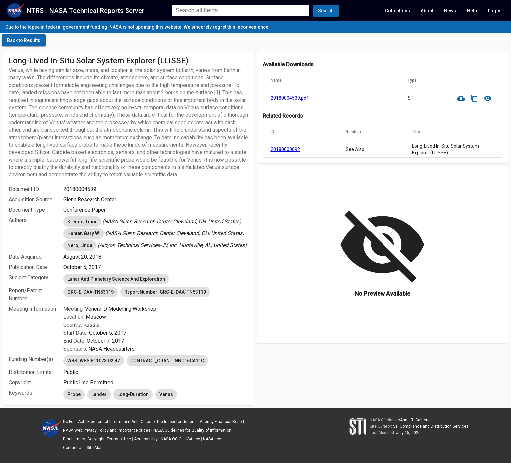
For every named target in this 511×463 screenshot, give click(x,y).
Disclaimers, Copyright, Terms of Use (97, 439)
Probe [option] (74, 394)
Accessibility (146, 439)
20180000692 (285, 149)
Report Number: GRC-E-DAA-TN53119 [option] (165, 292)
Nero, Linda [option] (79, 245)
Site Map (94, 447)
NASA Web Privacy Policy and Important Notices (106, 430)
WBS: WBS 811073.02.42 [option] (93, 360)
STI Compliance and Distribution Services (431, 426)
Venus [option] (166, 394)
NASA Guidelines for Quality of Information (192, 430)
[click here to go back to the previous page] (24, 40)
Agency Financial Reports (223, 421)
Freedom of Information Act (112, 421)
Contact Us (73, 447)
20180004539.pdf (289, 98)
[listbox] (155, 221)
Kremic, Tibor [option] (82, 221)
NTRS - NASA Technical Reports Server (85, 11)
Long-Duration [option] (133, 394)
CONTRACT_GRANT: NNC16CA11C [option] (167, 360)
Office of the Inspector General (169, 421)
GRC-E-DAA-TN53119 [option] (90, 292)
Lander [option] (99, 394)
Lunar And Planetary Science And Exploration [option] (116, 279)
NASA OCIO (171, 439)
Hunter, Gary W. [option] (83, 233)
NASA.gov (212, 439)
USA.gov (192, 439)
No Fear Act (73, 421)
